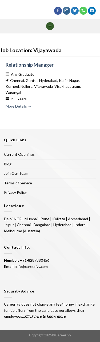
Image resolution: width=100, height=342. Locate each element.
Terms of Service (18, 183)
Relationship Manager (30, 65)
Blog (7, 164)
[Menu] (50, 26)
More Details (18, 106)
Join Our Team (16, 173)
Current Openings (19, 154)
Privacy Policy (15, 192)
